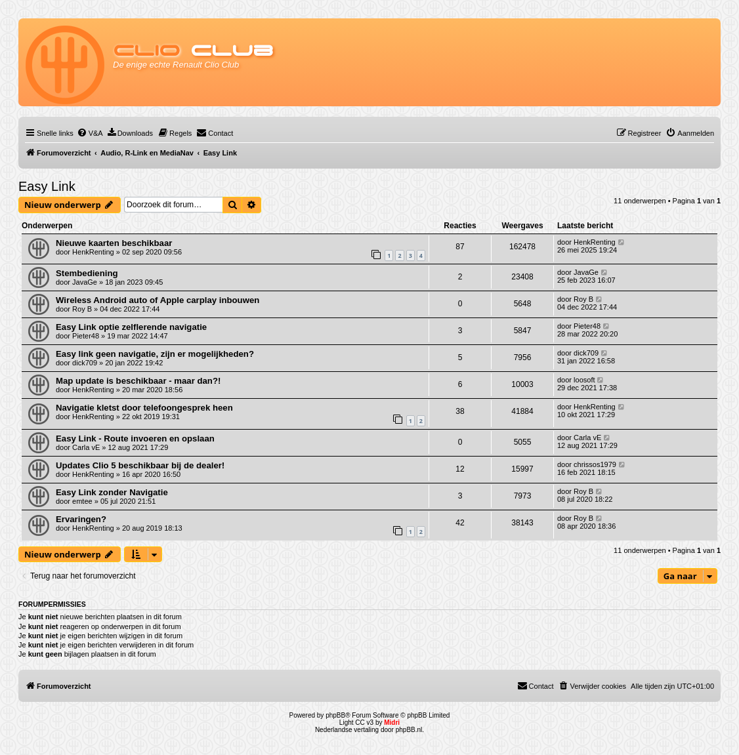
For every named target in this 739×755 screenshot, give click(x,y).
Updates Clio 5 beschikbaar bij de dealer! (140, 465)
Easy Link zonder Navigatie (112, 492)
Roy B (82, 309)
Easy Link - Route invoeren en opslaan (135, 438)
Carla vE (86, 447)
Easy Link (46, 186)
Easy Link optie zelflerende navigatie (131, 327)
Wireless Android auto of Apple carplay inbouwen (157, 300)
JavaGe (84, 282)
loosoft (584, 380)
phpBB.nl (409, 729)
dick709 (84, 363)
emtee (82, 501)
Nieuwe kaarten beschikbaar (114, 243)
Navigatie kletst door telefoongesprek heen (144, 408)
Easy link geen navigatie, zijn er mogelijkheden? (155, 354)
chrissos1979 (595, 464)
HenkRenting (93, 252)
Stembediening (87, 273)
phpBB (335, 715)
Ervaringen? (81, 519)
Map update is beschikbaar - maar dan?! (138, 381)
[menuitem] (90, 133)
